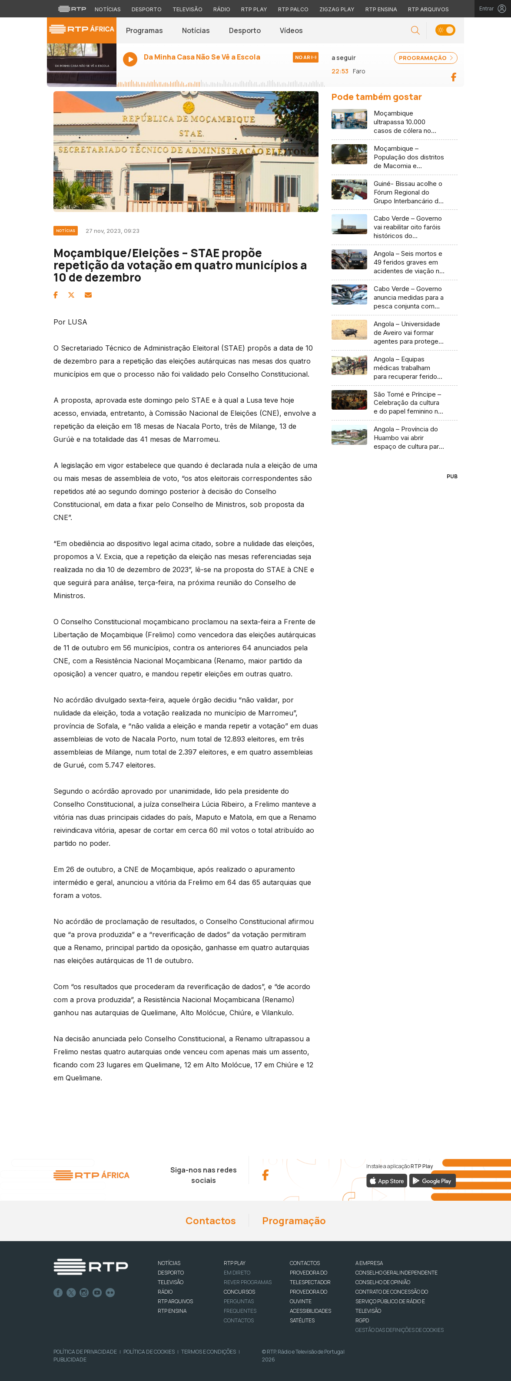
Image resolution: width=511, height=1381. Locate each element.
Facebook (58, 1293)
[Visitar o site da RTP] (72, 8)
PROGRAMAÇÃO (426, 58)
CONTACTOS (305, 1263)
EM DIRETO (237, 1272)
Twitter (71, 1293)
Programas (144, 30)
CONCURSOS (239, 1291)
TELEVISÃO (170, 1282)
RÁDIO (165, 1291)
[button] (415, 30)
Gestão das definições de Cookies (399, 1330)
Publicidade (69, 1359)
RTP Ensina (172, 1311)
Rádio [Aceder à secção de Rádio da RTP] (221, 9)
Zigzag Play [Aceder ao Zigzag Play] (337, 9)
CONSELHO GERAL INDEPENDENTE (396, 1272)
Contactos (211, 1220)
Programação (294, 1220)
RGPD (362, 1320)
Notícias (196, 30)
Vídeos (291, 30)
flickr (110, 1293)
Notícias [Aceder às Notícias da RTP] (108, 9)
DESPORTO (171, 1272)
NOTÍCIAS (169, 1263)
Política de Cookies (149, 1351)
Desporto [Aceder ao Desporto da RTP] (147, 9)
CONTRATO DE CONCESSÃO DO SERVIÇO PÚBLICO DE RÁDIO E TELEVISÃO (391, 1301)
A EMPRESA (369, 1263)
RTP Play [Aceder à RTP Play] (254, 9)
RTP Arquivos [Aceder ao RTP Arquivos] (428, 9)
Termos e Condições (208, 1351)
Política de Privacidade (85, 1351)
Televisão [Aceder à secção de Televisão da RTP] (187, 9)
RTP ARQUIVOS (175, 1301)
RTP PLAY (235, 1263)
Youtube (97, 1293)
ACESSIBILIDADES (310, 1311)
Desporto (245, 30)
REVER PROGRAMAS (248, 1282)
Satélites (302, 1320)
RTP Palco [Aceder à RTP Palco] (293, 9)
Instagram (84, 1293)
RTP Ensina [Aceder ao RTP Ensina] (381, 9)
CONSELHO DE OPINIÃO (382, 1282)
